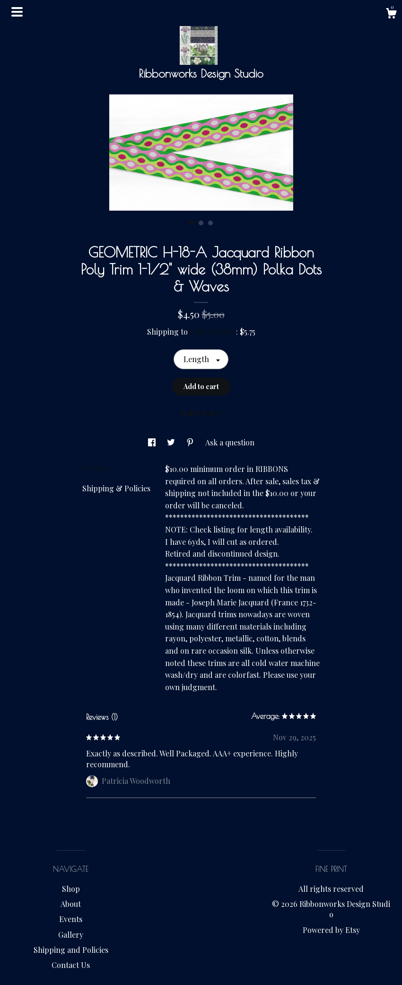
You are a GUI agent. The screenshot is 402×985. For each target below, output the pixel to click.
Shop (71, 889)
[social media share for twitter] (172, 442)
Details (98, 468)
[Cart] (391, 14)
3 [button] (210, 223)
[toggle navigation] (17, 12)
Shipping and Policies (71, 950)
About (71, 904)
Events (70, 919)
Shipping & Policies (116, 488)
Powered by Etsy (331, 930)
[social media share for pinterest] (191, 442)
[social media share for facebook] (152, 442)
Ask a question (229, 442)
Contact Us (71, 965)
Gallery (70, 935)
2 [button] (201, 223)
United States (213, 332)
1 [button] (191, 223)
